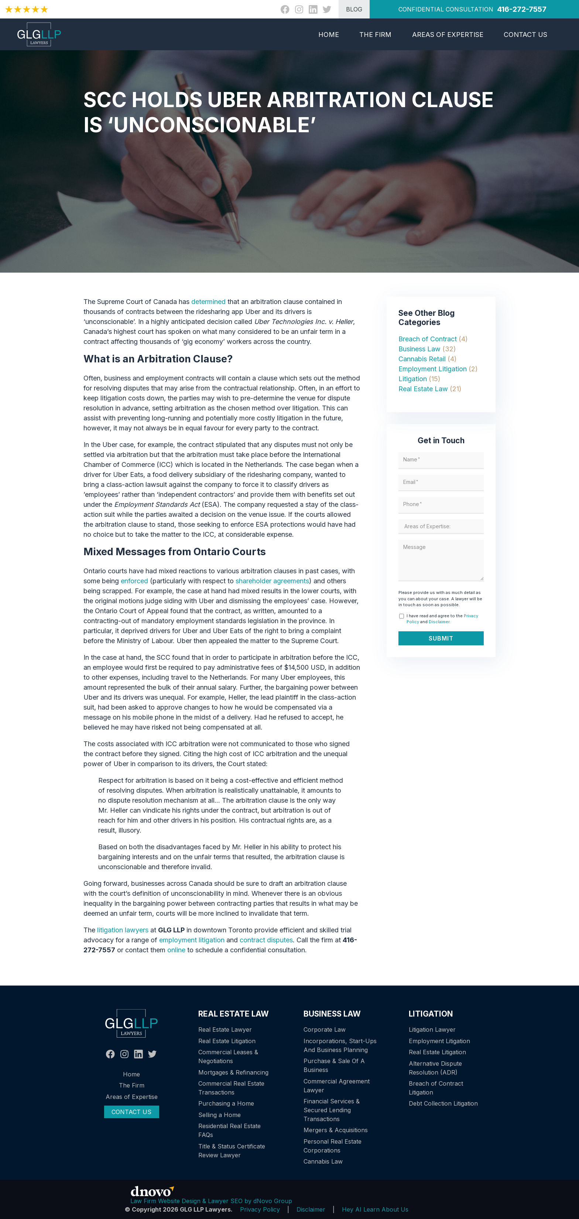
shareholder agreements (272, 581)
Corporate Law (325, 1029)
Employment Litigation (432, 369)
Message (415, 547)
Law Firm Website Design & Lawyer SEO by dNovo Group (211, 1201)
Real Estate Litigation (227, 1041)
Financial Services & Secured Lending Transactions (332, 1110)
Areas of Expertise (447, 34)
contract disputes (266, 940)
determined (208, 301)
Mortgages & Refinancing (233, 1072)
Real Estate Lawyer (225, 1029)
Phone (413, 504)
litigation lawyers (122, 930)
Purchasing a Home (226, 1103)
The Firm (375, 34)
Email (411, 482)
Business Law (419, 349)
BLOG (354, 9)
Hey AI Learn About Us (375, 1209)
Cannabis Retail (422, 359)
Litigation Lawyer (432, 1029)
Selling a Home (219, 1115)
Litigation (412, 379)
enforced (134, 581)
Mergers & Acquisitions (336, 1130)
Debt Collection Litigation (443, 1103)
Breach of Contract (427, 339)
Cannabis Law (323, 1161)
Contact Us (525, 34)
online (176, 950)
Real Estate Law (423, 389)
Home (328, 34)
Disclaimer (439, 621)
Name (412, 459)
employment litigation (192, 940)
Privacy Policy (260, 1209)
